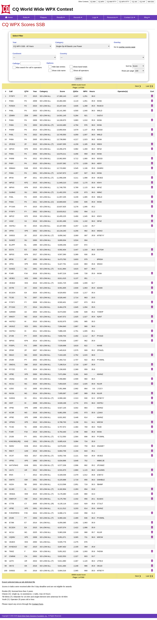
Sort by (129, 66)
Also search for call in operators (29, 67)
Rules (26, 17)
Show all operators (81, 70)
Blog (146, 17)
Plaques (43, 17)
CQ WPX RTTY (124, 2)
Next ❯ (138, 86)
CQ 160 (134, 2)
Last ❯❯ (149, 86)
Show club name (59, 70)
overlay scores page (127, 47)
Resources (112, 17)
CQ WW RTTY (111, 2)
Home (9, 17)
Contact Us (129, 17)
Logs (95, 17)
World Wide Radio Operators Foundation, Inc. (32, 616)
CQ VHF (142, 2)
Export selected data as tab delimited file (18, 582)
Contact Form (37, 604)
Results (61, 17)
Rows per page (128, 71)
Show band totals (80, 67)
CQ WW (93, 2)
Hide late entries (58, 67)
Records (78, 17)
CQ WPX (101, 2)
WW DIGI (151, 2)
